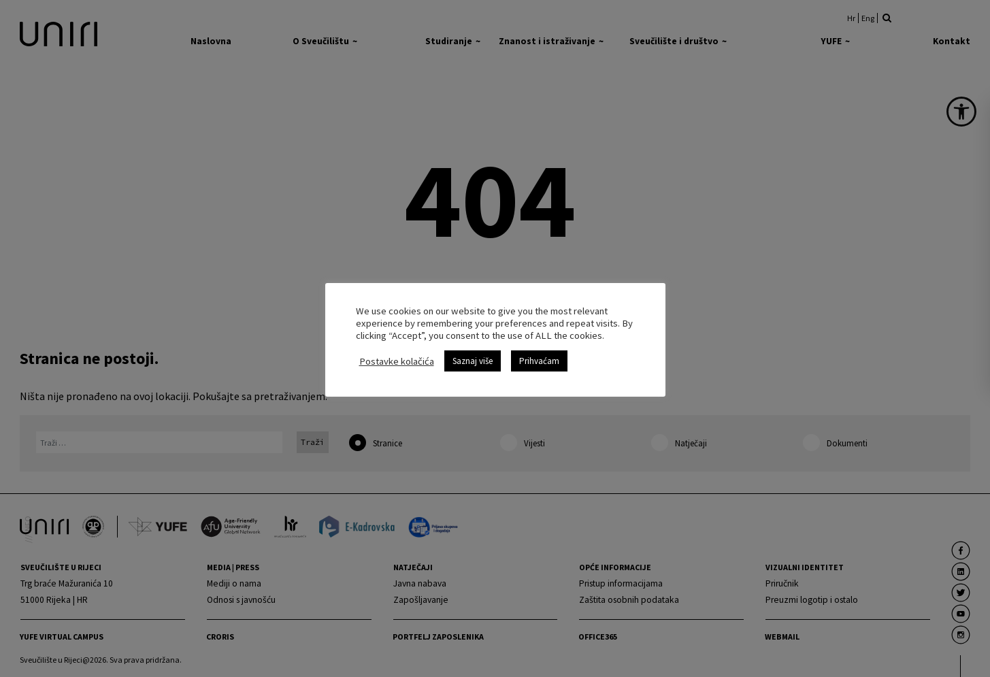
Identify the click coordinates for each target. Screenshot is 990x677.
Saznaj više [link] (472, 361)
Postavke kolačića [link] (396, 361)
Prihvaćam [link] (539, 361)
